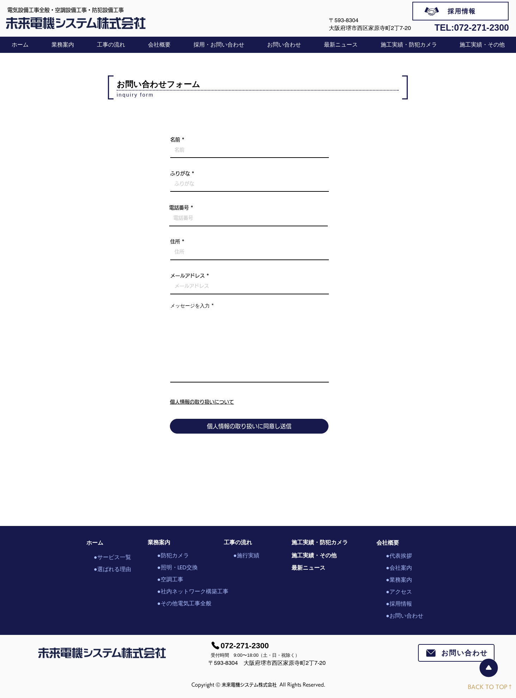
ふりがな (180, 173)
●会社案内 (399, 568)
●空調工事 (170, 579)
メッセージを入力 (190, 305)
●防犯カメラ (173, 555)
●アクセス (399, 592)
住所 (175, 241)
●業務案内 (399, 580)
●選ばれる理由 (112, 569)
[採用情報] (460, 11)
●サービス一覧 (112, 557)
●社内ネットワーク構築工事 (182, 591)
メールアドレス (187, 275)
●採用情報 (399, 604)
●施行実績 (246, 555)
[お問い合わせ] (456, 653)
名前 (175, 139)
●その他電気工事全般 (182, 603)
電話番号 (179, 207)
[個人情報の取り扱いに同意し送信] (249, 426)
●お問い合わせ (404, 616)
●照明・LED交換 (177, 567)
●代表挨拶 (399, 556)
